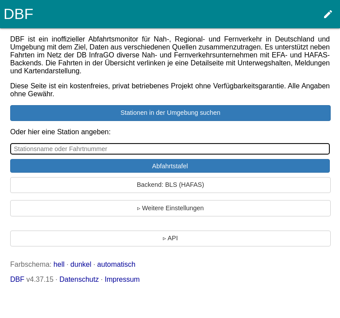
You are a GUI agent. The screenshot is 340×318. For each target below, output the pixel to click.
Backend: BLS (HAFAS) (170, 184)
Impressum (122, 279)
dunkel (80, 264)
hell (59, 264)
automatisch (116, 264)
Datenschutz (79, 279)
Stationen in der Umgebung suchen (170, 112)
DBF (17, 279)
